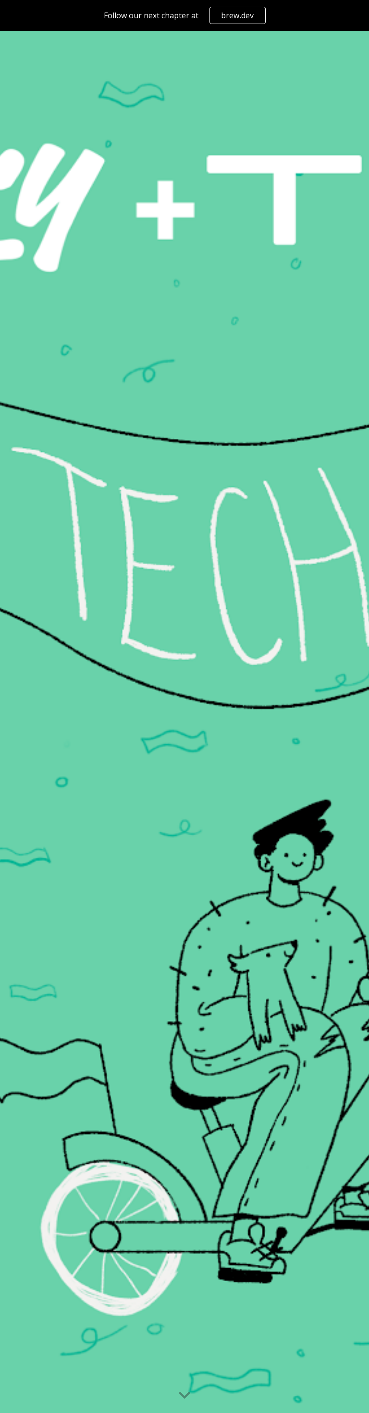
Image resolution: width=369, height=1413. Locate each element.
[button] (184, 1395)
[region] (184, 15)
